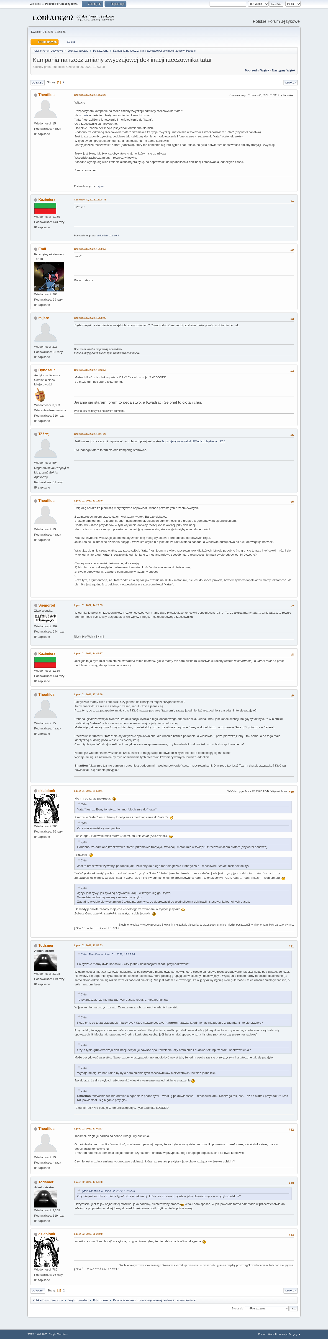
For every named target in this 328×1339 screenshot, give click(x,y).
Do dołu (37, 82)
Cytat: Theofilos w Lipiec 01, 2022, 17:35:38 (108, 954)
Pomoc (262, 1334)
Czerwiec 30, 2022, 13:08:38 (90, 199)
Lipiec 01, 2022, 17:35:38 (88, 694)
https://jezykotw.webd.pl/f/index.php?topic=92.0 (193, 441)
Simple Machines (58, 1334)
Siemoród (46, 605)
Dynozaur (46, 370)
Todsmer (45, 945)
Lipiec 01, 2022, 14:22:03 (88, 605)
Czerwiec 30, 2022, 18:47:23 (90, 434)
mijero (100, 186)
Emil (42, 249)
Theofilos (46, 95)
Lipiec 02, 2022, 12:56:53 (88, 945)
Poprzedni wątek (257, 70)
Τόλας (43, 434)
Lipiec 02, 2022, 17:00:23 (88, 1128)
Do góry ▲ (295, 1334)
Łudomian (102, 235)
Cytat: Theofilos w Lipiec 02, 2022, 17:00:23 (108, 1191)
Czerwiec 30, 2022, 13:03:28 (90, 95)
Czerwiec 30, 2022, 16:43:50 (90, 370)
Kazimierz (46, 200)
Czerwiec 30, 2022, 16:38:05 (90, 317)
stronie (83, 115)
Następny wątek (283, 70)
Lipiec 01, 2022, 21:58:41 (88, 791)
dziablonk (114, 235)
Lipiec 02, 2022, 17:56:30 (88, 1182)
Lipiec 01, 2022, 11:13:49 (88, 500)
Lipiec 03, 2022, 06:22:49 (88, 1234)
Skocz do (237, 1308)
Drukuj (290, 82)
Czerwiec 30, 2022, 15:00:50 (90, 249)
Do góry (38, 1290)
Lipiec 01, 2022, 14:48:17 (88, 653)
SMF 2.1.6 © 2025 (37, 1334)
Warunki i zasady (277, 1334)
